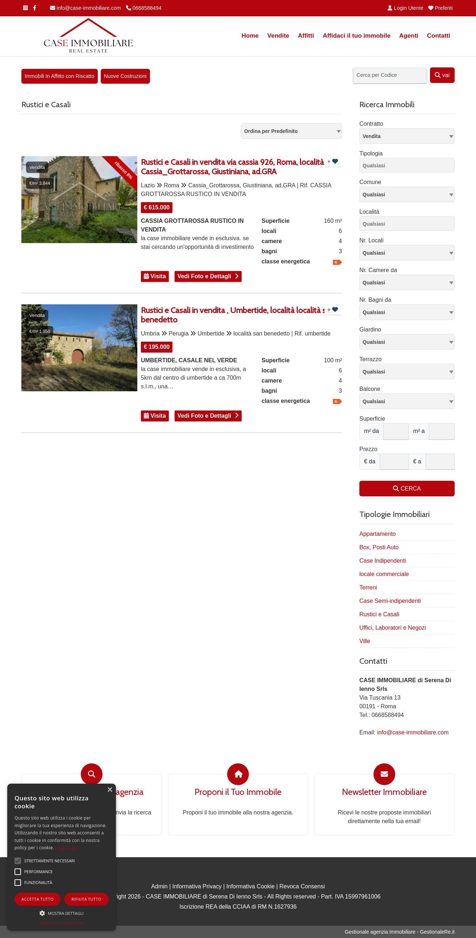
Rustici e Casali (379, 614)
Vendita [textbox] (372, 136)
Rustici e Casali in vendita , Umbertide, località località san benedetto (237, 315)
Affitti (306, 35)
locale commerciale (384, 574)
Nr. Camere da (378, 270)
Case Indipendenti (382, 561)
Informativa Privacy (197, 886)
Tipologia (371, 153)
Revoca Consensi (302, 886)
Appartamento (377, 534)
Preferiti (440, 8)
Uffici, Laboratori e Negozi (392, 628)
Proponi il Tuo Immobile (238, 792)
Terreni (368, 587)
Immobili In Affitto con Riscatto (60, 76)
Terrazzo (370, 359)
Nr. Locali (371, 240)
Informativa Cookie (250, 886)
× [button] (109, 790)
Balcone (369, 389)
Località (369, 212)
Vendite (278, 35)
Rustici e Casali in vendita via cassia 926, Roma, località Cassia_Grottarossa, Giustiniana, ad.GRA (232, 167)
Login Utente (405, 8)
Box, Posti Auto (379, 547)
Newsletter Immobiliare (384, 792)
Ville (364, 641)
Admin (159, 886)
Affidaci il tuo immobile (357, 35)
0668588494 (144, 8)
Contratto (371, 124)
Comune (370, 182)
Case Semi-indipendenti (390, 601)
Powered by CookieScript (61, 923)
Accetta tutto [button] (37, 899)
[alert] (61, 857)
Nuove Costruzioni (125, 76)
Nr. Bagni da (375, 300)
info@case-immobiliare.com (85, 8)
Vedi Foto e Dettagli (204, 276)
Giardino (370, 329)
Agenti (408, 35)
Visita (155, 276)
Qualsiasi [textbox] (374, 194)
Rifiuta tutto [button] (86, 899)
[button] (61, 913)
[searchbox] (409, 166)
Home (250, 35)
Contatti (438, 35)
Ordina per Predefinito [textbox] (271, 131)
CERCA (407, 488)
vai (442, 75)
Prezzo (368, 449)
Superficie (372, 419)
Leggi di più (66, 847)
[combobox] (291, 131)
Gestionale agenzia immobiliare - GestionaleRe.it (400, 932)
